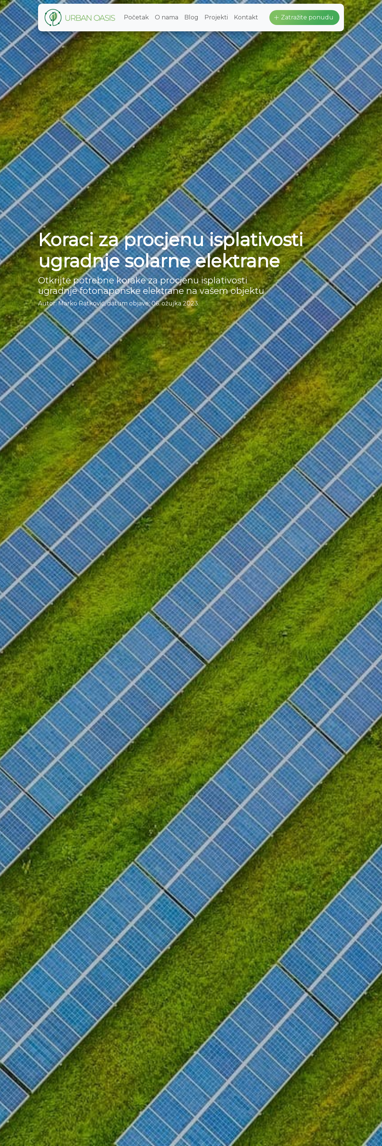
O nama (166, 17)
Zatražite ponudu (303, 17)
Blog (191, 17)
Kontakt (246, 17)
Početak (136, 17)
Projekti (216, 17)
